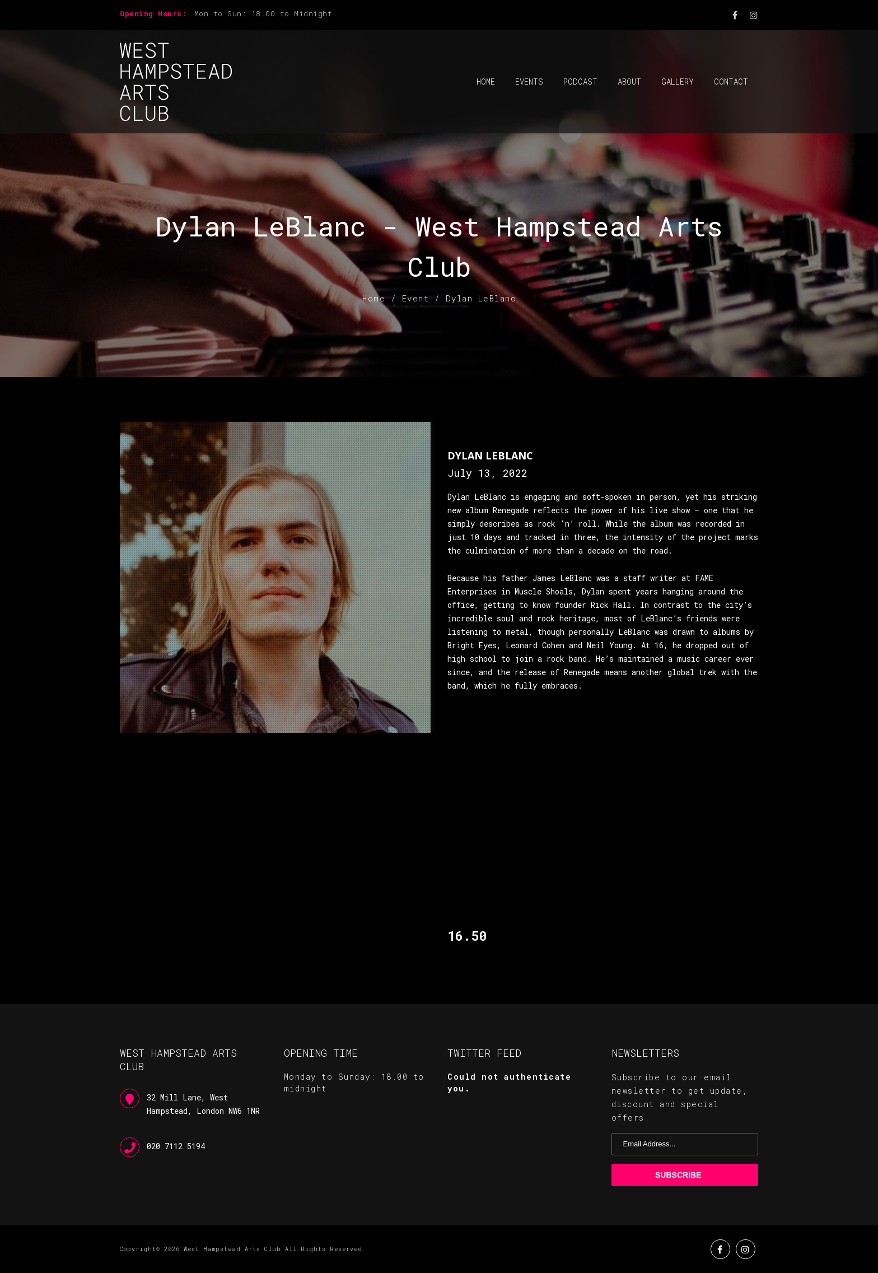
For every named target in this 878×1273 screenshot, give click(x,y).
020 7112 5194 (176, 1146)
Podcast (580, 81)
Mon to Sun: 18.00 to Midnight (263, 13)
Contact (731, 81)
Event (415, 298)
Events (529, 81)
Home (486, 81)
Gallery (677, 81)
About (629, 81)
